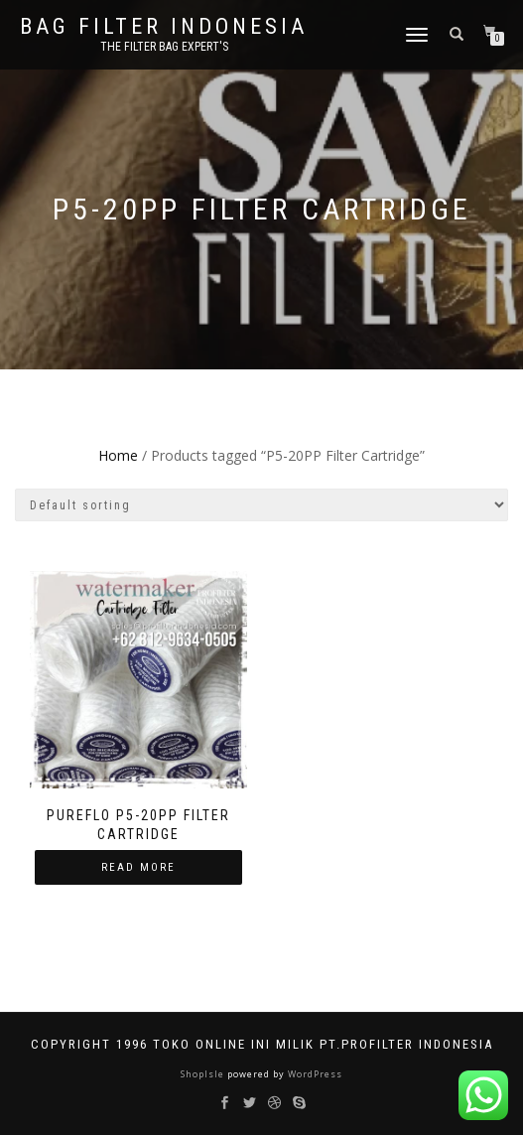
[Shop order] (261, 505)
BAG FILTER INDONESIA (164, 27)
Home (118, 455)
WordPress (313, 1073)
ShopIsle (204, 1073)
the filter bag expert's (164, 47)
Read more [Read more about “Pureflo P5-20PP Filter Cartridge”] (138, 867)
